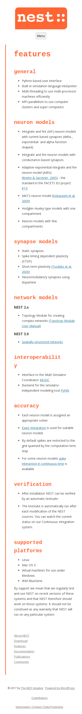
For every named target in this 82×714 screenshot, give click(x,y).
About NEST (21, 636)
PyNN (65, 390)
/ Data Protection (52, 707)
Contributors (39, 698)
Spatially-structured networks (42, 342)
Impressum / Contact (29, 707)
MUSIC (44, 380)
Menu (41, 36)
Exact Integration (34, 428)
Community (21, 662)
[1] (24, 188)
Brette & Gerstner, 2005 (40, 178)
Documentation (24, 651)
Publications (22, 656)
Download (21, 641)
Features (20, 646)
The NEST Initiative (32, 688)
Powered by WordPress (60, 688)
